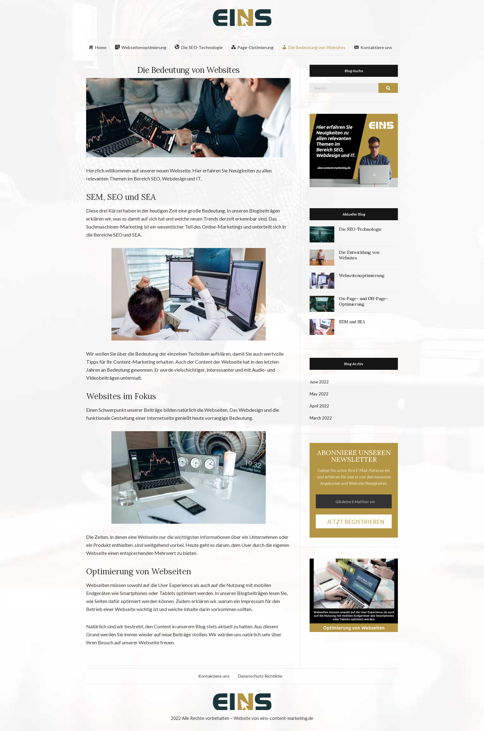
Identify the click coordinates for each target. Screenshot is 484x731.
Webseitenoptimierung (361, 275)
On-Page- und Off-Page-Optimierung (363, 301)
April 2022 (319, 405)
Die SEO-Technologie (360, 229)
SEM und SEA (352, 321)
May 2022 (319, 393)
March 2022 (321, 417)
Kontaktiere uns (214, 676)
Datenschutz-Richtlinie (260, 676)
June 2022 (319, 381)
